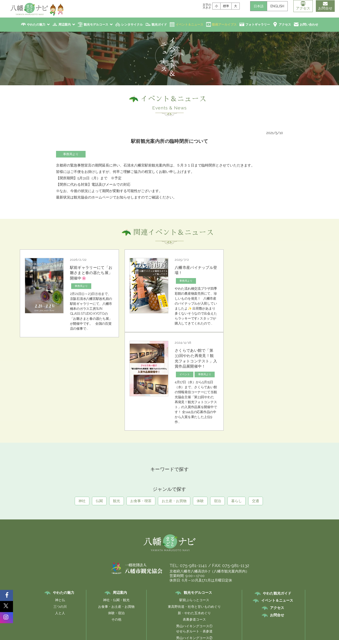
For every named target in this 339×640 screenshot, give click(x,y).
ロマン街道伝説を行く (248, 597)
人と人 (60, 530)
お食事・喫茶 (141, 417)
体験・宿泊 (116, 530)
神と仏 (60, 516)
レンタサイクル (132, 24)
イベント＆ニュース (189, 24)
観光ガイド (159, 24)
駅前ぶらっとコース (194, 516)
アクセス (302, 5)
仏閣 (99, 417)
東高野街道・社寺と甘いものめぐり (194, 523)
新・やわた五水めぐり (194, 530)
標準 (225, 6)
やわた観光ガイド (277, 510)
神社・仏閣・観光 (116, 516)
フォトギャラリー (257, 24)
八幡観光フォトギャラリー (159, 597)
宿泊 (217, 417)
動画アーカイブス (224, 24)
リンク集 (138, 604)
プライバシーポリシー (192, 604)
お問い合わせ (309, 24)
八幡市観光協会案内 (118, 597)
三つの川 (59, 523)
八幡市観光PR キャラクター (205, 597)
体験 (200, 417)
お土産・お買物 (174, 417)
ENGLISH (276, 6)
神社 (82, 417)
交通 (255, 417)
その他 (116, 536)
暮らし (236, 417)
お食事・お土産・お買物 (116, 523)
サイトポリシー (160, 604)
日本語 (258, 6)
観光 (116, 417)
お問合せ (325, 5)
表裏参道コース (194, 536)
